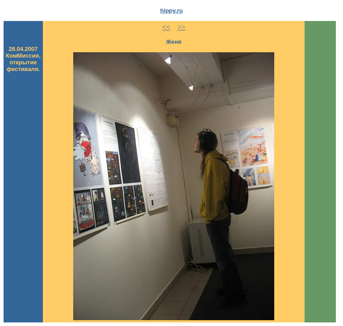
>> (181, 27)
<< (166, 27)
